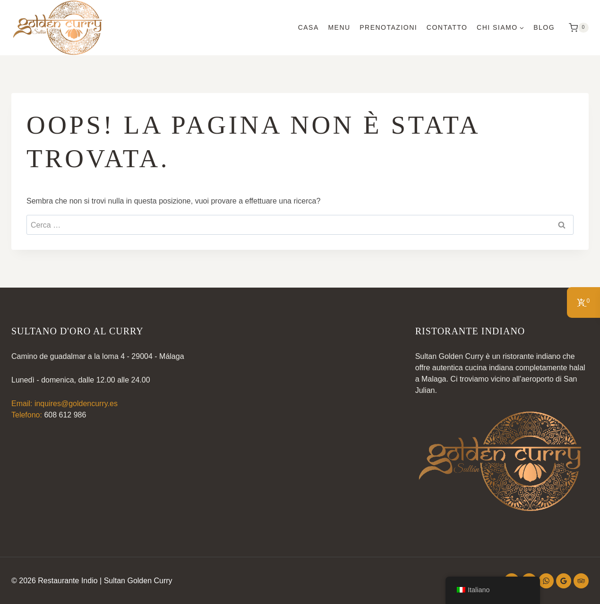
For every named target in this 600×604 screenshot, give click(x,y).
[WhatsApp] (546, 580)
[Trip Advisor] (581, 580)
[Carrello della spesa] (576, 28)
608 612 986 (65, 415)
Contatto (447, 27)
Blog (544, 27)
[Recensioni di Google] (563, 580)
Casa (308, 27)
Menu (339, 27)
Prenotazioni (388, 27)
